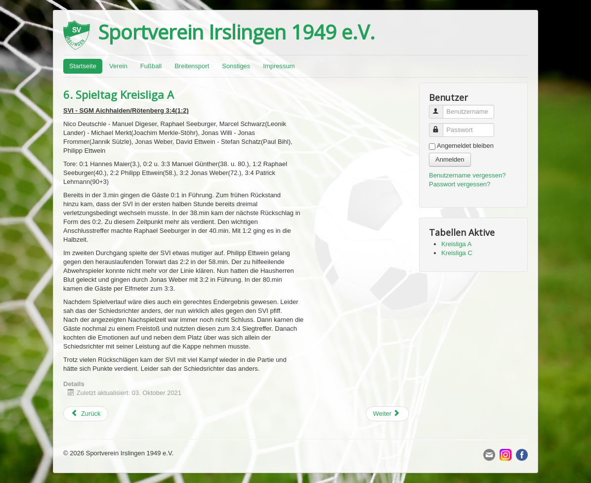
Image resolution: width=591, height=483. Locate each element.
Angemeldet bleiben (465, 145)
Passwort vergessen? (459, 184)
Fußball (151, 66)
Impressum (279, 66)
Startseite (82, 66)
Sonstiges (236, 66)
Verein (118, 66)
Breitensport (191, 66)
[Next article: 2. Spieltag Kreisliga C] (387, 413)
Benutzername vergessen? (467, 175)
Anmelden (449, 159)
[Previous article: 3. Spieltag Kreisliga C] (85, 413)
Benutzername (440, 107)
